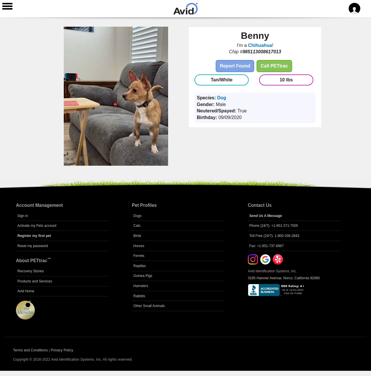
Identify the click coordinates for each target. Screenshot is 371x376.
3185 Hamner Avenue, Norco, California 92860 (284, 278)
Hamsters (140, 286)
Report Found (235, 65)
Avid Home (25, 291)
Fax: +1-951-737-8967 (266, 246)
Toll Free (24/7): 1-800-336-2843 (274, 236)
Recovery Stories (30, 271)
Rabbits (139, 296)
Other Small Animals (149, 306)
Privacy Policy (62, 350)
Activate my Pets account (37, 226)
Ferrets (138, 256)
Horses (138, 246)
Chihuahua (260, 45)
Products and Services (34, 281)
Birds (137, 236)
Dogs (137, 216)
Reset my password (32, 246)
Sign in (22, 216)
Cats (137, 226)
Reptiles (139, 266)
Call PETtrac (274, 65)
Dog (221, 97)
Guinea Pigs (142, 276)
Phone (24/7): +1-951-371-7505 (273, 226)
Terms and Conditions (30, 350)
